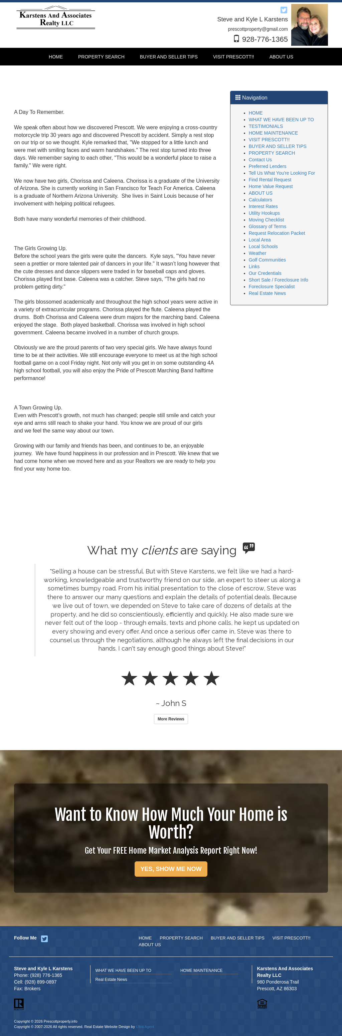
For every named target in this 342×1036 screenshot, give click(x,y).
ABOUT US (261, 193)
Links (254, 266)
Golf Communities (267, 260)
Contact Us (260, 159)
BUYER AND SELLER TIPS (278, 146)
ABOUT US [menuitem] (281, 56)
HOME (256, 113)
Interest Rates (263, 206)
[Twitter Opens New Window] (284, 9)
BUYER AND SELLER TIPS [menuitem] (169, 56)
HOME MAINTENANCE (273, 133)
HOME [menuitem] (56, 56)
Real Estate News (267, 293)
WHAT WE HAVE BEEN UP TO (281, 119)
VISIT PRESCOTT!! (269, 139)
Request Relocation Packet (277, 233)
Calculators (260, 199)
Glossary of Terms (268, 226)
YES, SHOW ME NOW (170, 869)
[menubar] (171, 56)
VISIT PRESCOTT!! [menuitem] (233, 56)
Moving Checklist (266, 219)
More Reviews (171, 719)
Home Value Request (271, 186)
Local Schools (263, 246)
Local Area (260, 239)
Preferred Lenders (268, 166)
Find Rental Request (270, 179)
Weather (258, 253)
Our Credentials (265, 273)
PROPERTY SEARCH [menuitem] (101, 56)
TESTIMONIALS (266, 126)
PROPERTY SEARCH (272, 153)
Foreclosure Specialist (272, 286)
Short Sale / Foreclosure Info (278, 280)
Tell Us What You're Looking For (282, 173)
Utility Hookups (264, 213)
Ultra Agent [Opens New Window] (145, 1027)
